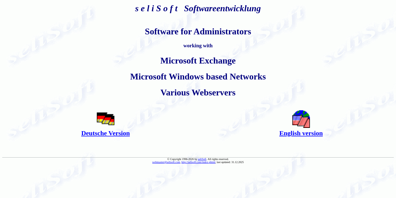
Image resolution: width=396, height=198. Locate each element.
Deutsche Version (105, 133)
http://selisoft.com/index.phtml (198, 162)
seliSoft (202, 159)
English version (301, 133)
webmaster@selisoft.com (166, 162)
